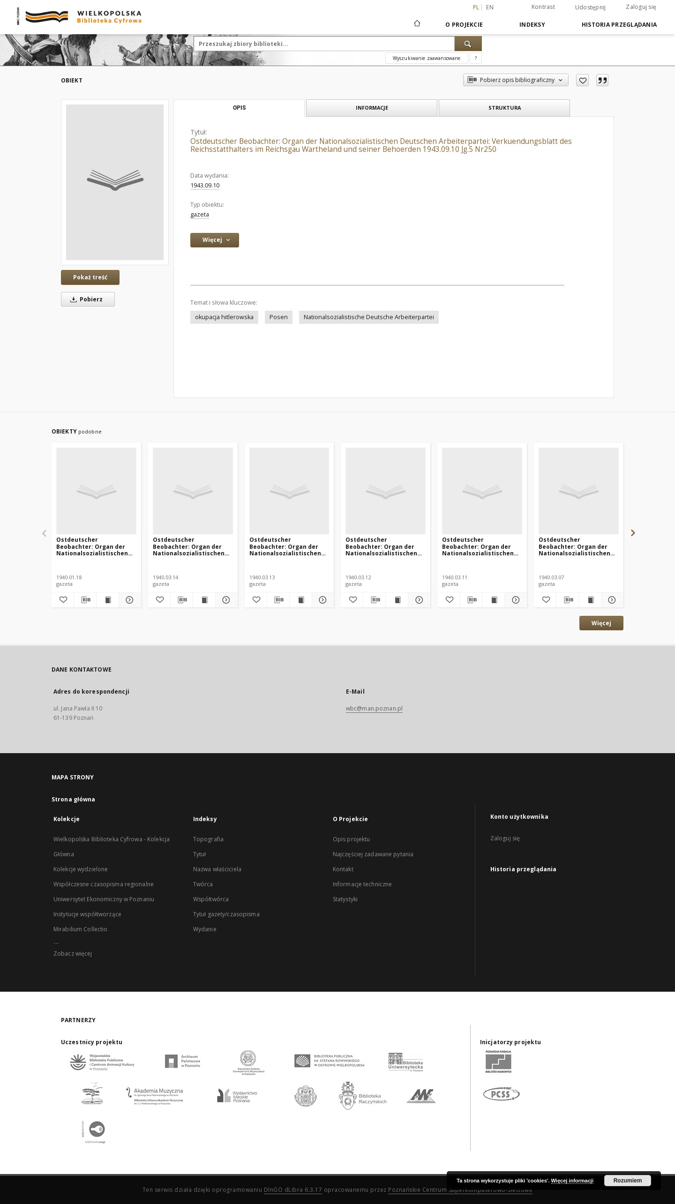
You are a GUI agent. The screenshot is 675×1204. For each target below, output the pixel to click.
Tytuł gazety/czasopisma (226, 914)
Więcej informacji (572, 1180)
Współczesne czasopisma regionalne (103, 884)
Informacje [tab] (372, 107)
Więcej (601, 623)
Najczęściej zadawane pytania (373, 854)
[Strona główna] (416, 24)
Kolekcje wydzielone (80, 869)
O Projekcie (464, 25)
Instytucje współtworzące (87, 914)
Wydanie (205, 929)
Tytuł (199, 854)
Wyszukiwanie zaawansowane (427, 58)
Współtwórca (211, 899)
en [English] (490, 7)
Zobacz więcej (72, 953)
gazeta (199, 214)
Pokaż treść (90, 277)
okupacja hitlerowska (224, 317)
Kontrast (543, 7)
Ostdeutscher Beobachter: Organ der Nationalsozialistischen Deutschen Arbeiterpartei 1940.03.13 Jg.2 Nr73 (288, 546)
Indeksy (532, 25)
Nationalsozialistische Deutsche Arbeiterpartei (369, 317)
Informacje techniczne (362, 884)
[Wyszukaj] (468, 43)
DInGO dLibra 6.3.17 (293, 1190)
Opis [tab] (239, 108)
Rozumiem (628, 1180)
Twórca (203, 884)
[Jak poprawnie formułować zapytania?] (476, 58)
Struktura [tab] (504, 107)
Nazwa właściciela (217, 869)
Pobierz (85, 299)
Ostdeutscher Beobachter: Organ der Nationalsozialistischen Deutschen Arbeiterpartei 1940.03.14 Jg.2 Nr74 (192, 546)
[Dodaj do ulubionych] (582, 80)
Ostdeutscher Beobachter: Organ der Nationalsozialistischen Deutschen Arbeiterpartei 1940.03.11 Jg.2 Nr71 (481, 546)
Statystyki (345, 899)
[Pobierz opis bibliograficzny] (85, 600)
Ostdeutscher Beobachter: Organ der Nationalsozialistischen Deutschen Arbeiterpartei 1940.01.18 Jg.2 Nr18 (95, 546)
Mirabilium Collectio (80, 929)
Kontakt (343, 869)
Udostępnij (590, 7)
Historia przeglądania (619, 25)
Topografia (208, 839)
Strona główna (74, 799)
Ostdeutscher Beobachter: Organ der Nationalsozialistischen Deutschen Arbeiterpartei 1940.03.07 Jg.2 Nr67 (577, 546)
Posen (279, 317)
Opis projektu (351, 839)
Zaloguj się (641, 7)
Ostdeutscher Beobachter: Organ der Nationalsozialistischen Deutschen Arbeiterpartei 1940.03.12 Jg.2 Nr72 (384, 546)
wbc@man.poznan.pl (374, 708)
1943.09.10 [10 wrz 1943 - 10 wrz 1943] (204, 185)
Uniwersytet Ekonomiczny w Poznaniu (103, 899)
